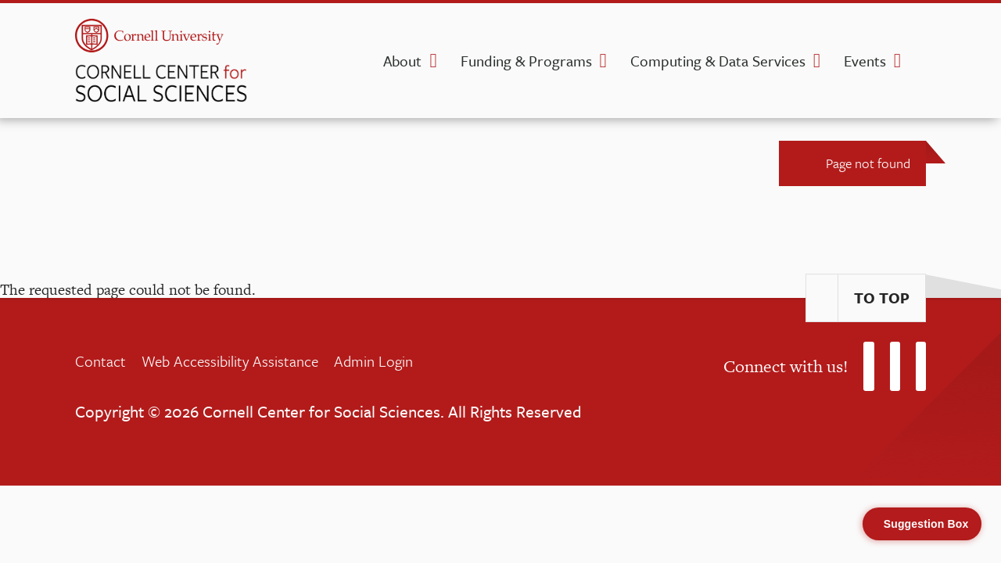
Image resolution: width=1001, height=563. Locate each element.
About (402, 60)
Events (865, 60)
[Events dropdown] (897, 61)
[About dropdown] (433, 61)
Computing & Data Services (717, 60)
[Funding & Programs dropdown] (603, 61)
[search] (921, 65)
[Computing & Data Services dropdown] (816, 61)
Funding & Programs (526, 60)
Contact (100, 360)
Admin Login (373, 360)
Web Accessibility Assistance (230, 360)
